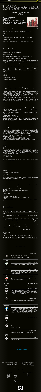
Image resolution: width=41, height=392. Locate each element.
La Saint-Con (9, 374)
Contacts (8, 373)
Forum (8, 375)
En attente (16, 373)
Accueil (10, 372)
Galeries (8, 376)
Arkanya (6, 315)
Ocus (7, 260)
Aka (6, 275)
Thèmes (7, 5)
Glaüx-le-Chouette (6, 335)
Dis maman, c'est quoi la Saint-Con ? (20, 12)
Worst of (15, 378)
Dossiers (15, 375)
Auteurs (15, 381)
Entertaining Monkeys (29, 374)
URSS (22, 373)
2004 (15, 5)
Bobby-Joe (6, 283)
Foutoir (8, 377)
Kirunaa (6, 252)
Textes (17, 372)
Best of (15, 377)
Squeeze (28, 375)
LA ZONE (2, 5)
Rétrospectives (16, 380)
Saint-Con (11, 5)
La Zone (9, 0)
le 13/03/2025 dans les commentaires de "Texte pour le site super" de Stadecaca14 (27, 364)
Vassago (21, 14)
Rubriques (16, 374)
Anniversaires (16, 379)
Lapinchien (6, 305)
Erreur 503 (9, 378)
